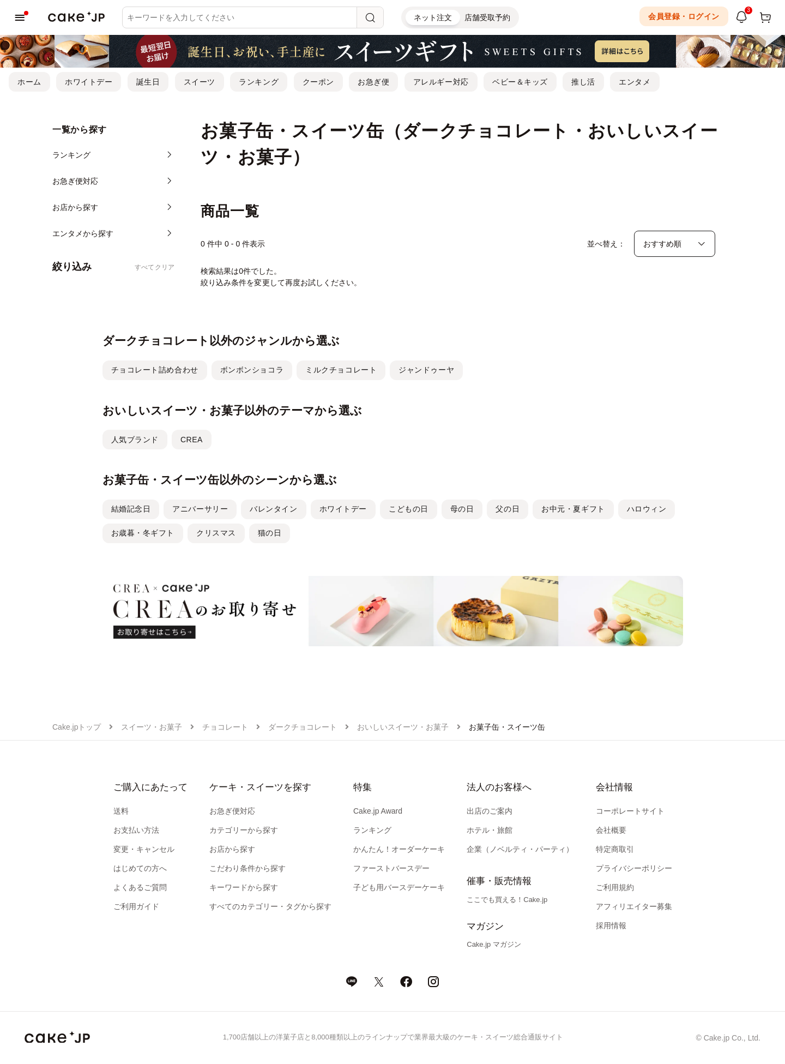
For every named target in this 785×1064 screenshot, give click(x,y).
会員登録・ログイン (684, 16)
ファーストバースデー (391, 868)
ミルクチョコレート (341, 369)
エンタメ (634, 81)
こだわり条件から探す (247, 868)
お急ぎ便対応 (232, 811)
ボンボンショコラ (251, 369)
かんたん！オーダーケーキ (399, 849)
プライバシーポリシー (634, 868)
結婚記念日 (131, 508)
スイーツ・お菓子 (151, 727)
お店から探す (232, 849)
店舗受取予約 (487, 17)
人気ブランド (135, 439)
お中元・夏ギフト (573, 508)
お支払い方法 (136, 830)
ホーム (29, 81)
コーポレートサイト (630, 811)
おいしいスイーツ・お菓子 (403, 727)
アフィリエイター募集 (634, 906)
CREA (191, 439)
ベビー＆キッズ (520, 81)
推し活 (583, 81)
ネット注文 (433, 17)
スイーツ (199, 81)
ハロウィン (647, 508)
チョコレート (225, 727)
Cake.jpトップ (76, 727)
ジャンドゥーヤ (426, 369)
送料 (121, 811)
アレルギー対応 (441, 81)
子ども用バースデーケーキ (399, 887)
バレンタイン (273, 508)
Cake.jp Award (377, 811)
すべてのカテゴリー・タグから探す (270, 906)
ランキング (259, 81)
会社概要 (611, 830)
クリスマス (216, 532)
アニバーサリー (200, 508)
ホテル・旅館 (489, 830)
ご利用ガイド (136, 906)
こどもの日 (408, 508)
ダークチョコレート (302, 727)
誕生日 (148, 81)
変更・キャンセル (143, 849)
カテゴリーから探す (243, 830)
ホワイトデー (88, 81)
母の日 (462, 508)
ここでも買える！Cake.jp (507, 899)
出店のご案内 (489, 811)
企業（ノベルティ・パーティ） (520, 849)
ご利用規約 (615, 887)
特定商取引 (615, 849)
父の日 (508, 508)
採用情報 (611, 925)
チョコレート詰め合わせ (154, 369)
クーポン (318, 81)
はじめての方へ (140, 868)
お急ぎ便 (373, 81)
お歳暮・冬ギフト (142, 532)
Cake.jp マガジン (494, 944)
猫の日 (270, 532)
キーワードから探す (243, 887)
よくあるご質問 (140, 887)
